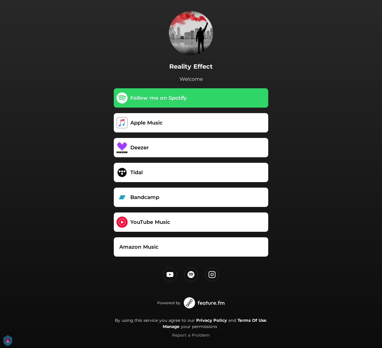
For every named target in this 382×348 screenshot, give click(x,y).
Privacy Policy (211, 320)
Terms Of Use (252, 320)
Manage (171, 326)
